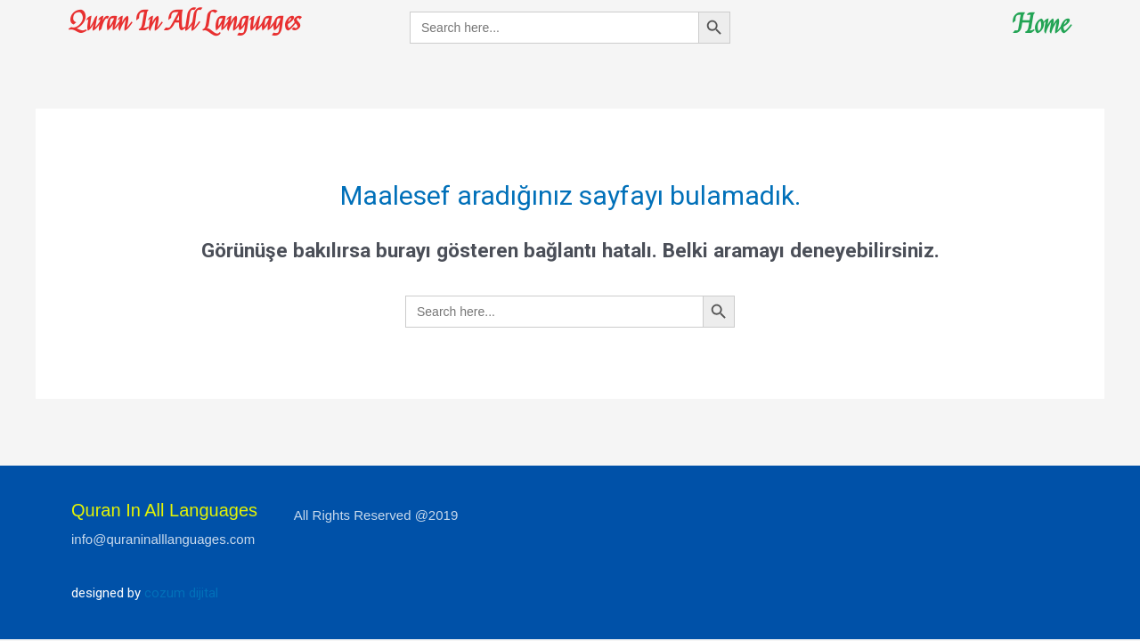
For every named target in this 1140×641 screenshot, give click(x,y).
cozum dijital (181, 593)
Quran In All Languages (186, 21)
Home (1040, 24)
